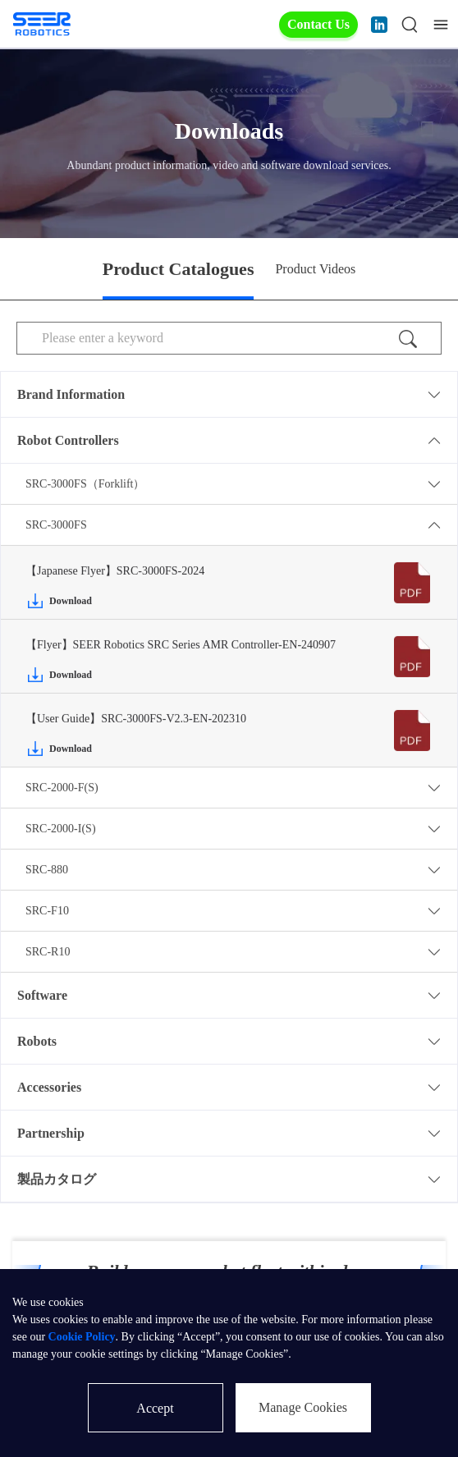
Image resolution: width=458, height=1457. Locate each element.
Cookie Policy (82, 1337)
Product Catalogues (178, 269)
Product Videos (315, 269)
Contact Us (318, 24)
